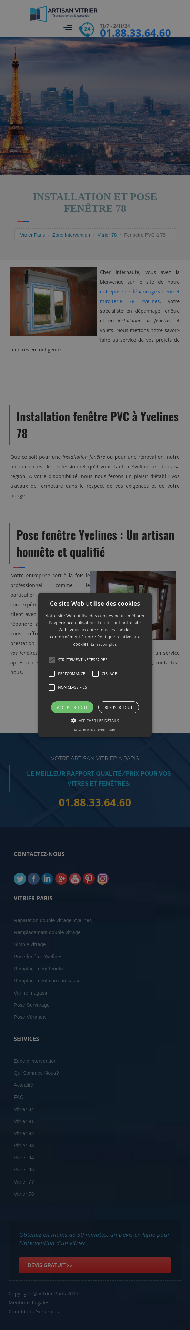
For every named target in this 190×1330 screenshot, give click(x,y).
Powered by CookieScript (95, 730)
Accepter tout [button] (72, 707)
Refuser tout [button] (118, 707)
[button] (95, 665)
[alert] (95, 665)
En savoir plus (104, 644)
